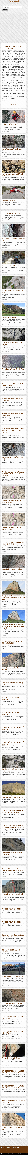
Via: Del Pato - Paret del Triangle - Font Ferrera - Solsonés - (12, 385)
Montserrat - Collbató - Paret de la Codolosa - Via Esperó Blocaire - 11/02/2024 (13, 936)
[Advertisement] (14, 28)
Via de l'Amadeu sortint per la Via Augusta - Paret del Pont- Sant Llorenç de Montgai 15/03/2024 (13, 474)
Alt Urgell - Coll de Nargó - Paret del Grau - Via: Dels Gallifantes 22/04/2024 (13, 811)
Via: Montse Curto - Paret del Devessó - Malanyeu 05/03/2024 (12, 642)
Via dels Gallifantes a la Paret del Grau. (12, 1003)
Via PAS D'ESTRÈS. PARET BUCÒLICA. (11, 909)
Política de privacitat (7, 1152)
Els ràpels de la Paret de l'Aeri (10, 124)
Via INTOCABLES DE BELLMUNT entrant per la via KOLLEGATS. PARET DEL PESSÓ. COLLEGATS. (13, 430)
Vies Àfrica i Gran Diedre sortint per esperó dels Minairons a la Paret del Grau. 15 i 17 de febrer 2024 (13, 597)
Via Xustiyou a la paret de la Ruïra (11, 265)
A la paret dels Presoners (8, 201)
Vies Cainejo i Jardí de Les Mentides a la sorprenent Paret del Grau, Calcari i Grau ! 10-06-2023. (13, 626)
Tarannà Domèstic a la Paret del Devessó (12, 977)
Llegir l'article (13, 104)
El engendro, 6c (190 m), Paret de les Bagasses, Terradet (11, 501)
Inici (4, 1147)
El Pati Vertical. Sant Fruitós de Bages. (12, 214)
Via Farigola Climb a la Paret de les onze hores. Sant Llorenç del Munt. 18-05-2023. (13, 870)
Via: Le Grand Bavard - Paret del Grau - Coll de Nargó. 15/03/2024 (13, 543)
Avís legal (5, 1149)
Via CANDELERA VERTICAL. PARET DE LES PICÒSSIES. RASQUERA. (12, 47)
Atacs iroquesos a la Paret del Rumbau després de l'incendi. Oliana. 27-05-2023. (13, 797)
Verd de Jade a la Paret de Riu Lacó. (11, 1058)
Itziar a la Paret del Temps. (9, 317)
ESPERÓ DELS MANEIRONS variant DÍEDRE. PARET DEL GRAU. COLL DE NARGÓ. (13, 1072)
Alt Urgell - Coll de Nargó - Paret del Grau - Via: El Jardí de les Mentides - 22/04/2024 (13, 826)
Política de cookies (7, 1150)
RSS (9, 1147)
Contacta (16, 1147)
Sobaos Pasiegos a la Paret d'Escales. (12, 149)
